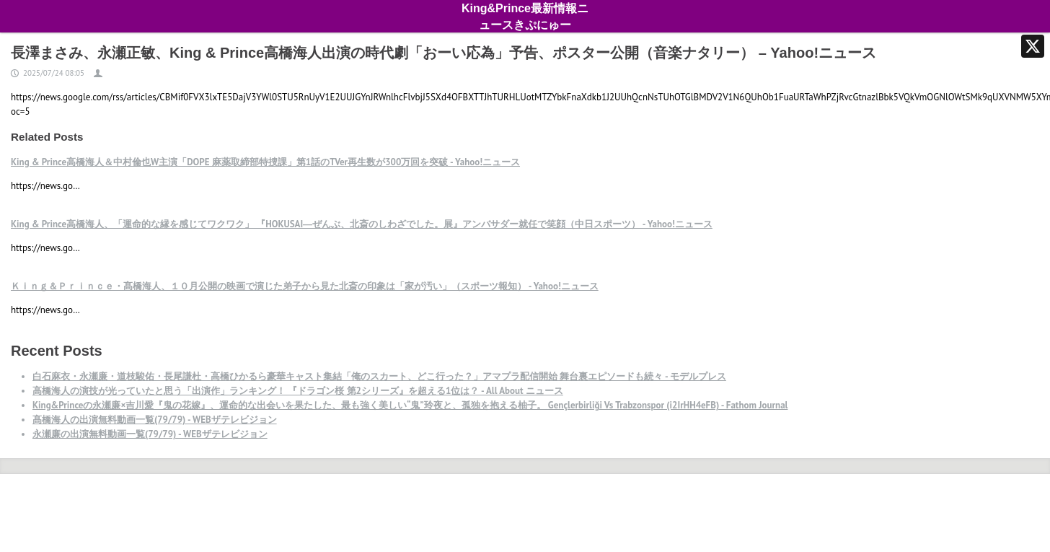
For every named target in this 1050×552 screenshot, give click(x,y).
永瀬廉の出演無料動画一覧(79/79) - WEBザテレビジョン (150, 434)
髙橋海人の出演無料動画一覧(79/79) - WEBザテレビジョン (154, 419)
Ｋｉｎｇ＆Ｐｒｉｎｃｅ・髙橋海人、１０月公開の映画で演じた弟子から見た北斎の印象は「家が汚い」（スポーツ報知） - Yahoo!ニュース (305, 286)
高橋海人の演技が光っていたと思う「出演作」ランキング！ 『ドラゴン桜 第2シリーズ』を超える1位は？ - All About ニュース (297, 391)
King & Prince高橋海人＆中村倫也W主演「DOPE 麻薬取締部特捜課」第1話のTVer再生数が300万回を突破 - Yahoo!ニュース (265, 162)
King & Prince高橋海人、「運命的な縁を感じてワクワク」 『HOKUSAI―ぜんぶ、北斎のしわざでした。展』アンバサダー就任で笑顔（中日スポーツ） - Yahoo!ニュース (361, 224)
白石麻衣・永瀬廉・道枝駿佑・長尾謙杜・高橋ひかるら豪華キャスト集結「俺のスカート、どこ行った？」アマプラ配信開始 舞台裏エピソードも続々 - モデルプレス (379, 376)
